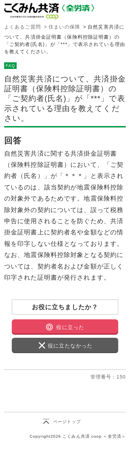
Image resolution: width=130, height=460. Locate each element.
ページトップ (67, 421)
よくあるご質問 (22, 27)
